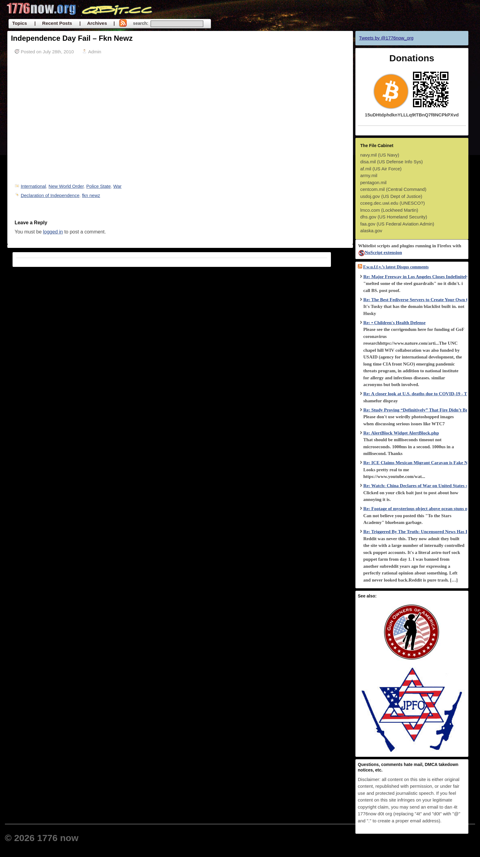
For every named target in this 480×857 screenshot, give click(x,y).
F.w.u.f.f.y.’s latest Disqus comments (396, 267)
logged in (53, 231)
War (117, 186)
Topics (19, 23)
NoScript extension (380, 252)
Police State (98, 186)
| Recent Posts (53, 23)
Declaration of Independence (50, 195)
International (33, 186)
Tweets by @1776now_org (386, 37)
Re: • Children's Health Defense (394, 322)
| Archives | (97, 23)
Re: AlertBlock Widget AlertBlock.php (401, 432)
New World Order (66, 186)
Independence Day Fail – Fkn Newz (72, 38)
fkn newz (91, 195)
